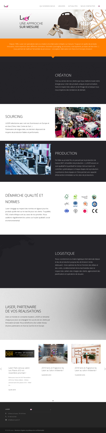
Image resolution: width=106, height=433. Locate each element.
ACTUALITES (73, 6)
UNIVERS (61, 6)
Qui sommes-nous (47, 6)
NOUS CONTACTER (88, 6)
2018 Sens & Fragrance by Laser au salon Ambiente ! (86, 369)
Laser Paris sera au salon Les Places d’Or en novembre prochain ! (19, 370)
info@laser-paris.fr (14, 420)
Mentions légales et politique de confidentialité (29, 430)
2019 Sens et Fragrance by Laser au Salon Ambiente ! (53, 369)
